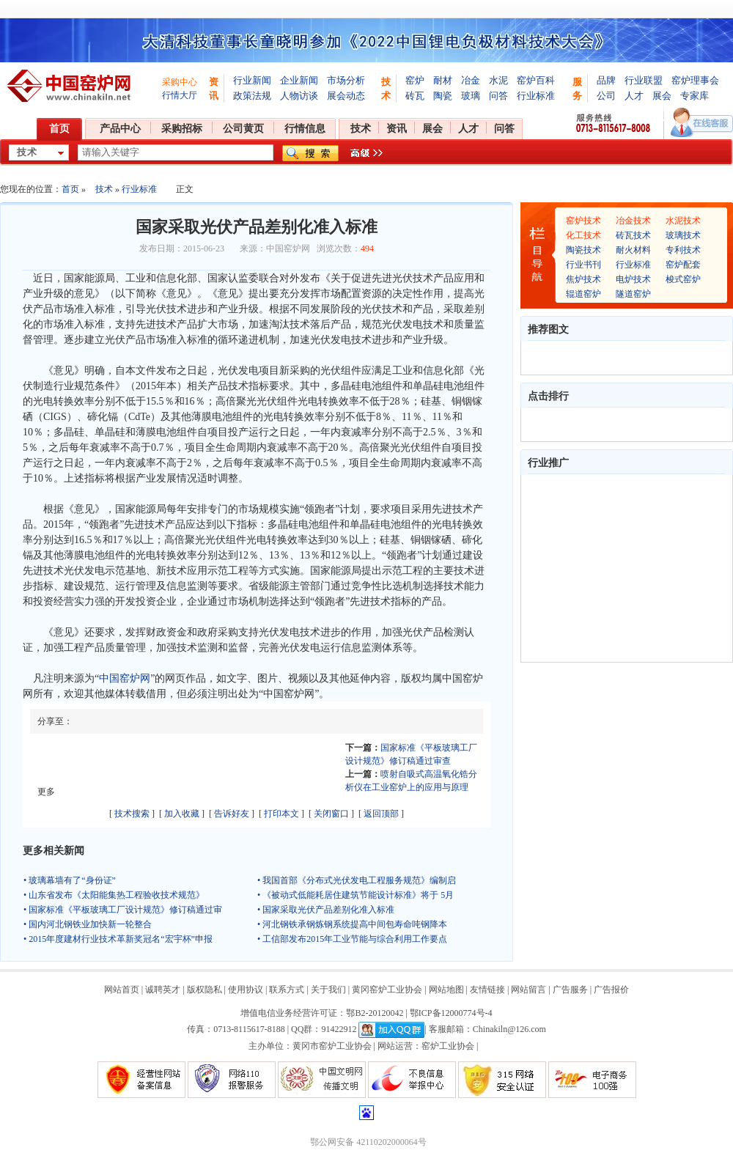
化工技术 (583, 235)
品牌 (606, 80)
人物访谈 (299, 95)
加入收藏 (181, 813)
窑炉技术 (583, 221)
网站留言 (528, 989)
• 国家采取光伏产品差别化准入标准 (325, 910)
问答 (498, 95)
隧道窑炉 (633, 294)
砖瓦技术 (633, 235)
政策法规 (252, 95)
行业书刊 (583, 264)
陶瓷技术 (583, 250)
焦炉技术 (583, 279)
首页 (59, 128)
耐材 (442, 80)
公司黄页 (243, 128)
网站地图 (446, 989)
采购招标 (181, 128)
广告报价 (611, 989)
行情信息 (304, 128)
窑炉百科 (536, 80)
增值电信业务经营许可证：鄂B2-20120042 (321, 1013)
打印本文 (281, 813)
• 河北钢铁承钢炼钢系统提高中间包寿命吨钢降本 (352, 924)
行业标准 (536, 95)
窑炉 (414, 80)
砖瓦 (414, 95)
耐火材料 (633, 250)
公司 (606, 95)
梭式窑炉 (683, 279)
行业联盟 (644, 80)
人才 (634, 95)
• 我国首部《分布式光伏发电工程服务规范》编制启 (356, 880)
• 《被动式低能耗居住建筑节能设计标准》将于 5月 (355, 895)
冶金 (470, 80)
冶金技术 (633, 221)
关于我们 (328, 989)
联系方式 (286, 989)
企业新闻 (299, 80)
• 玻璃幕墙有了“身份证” (69, 880)
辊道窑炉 (583, 294)
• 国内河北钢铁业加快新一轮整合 (87, 924)
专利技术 (683, 250)
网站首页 (121, 989)
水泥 (498, 80)
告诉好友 (231, 813)
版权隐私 (204, 989)
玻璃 (470, 95)
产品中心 (120, 128)
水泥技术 (683, 221)
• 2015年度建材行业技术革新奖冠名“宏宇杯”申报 (118, 939)
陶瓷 (442, 95)
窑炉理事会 (695, 80)
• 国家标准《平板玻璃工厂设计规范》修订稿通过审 (122, 910)
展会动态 (346, 95)
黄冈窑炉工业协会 (387, 989)
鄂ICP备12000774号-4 (451, 1013)
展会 (661, 95)
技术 (360, 128)
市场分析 (346, 80)
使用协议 (245, 989)
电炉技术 (633, 279)
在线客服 (702, 122)
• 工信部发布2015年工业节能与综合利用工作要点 (352, 939)
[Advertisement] (627, 568)
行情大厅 (179, 95)
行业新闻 (252, 80)
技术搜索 (132, 813)
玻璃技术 (683, 235)
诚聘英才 (162, 989)
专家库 (694, 95)
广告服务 (570, 989)
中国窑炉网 (124, 678)
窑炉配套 (683, 264)
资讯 (396, 128)
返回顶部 (381, 813)
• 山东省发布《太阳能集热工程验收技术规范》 (114, 895)
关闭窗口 (331, 813)
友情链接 (487, 989)
